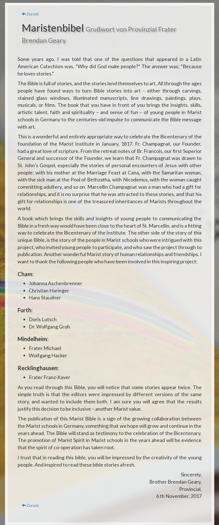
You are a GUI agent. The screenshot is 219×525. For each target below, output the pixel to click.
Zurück (30, 13)
